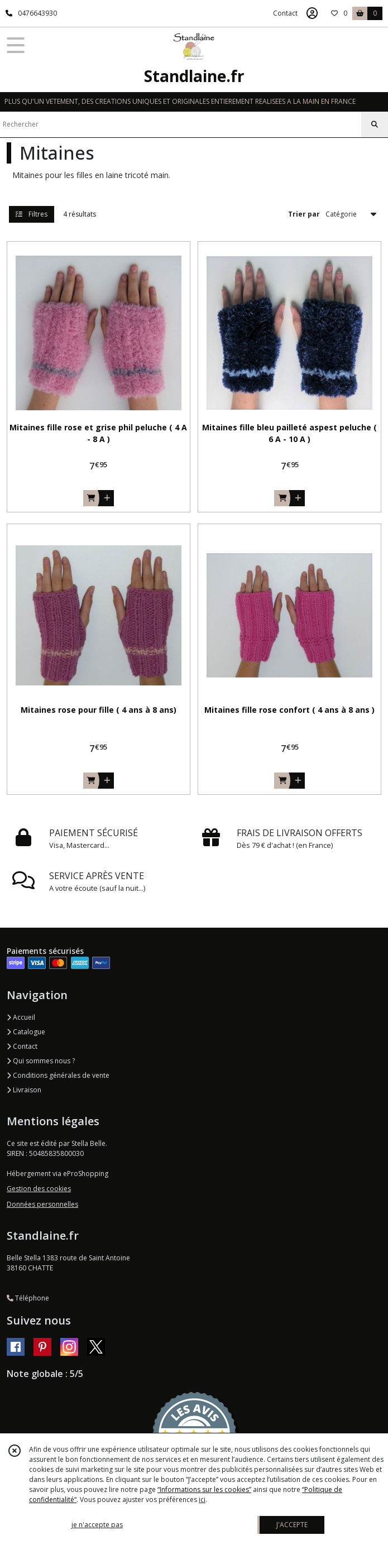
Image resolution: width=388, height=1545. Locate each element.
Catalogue (26, 1032)
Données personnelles (42, 1204)
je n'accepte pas (97, 1524)
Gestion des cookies (39, 1188)
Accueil (21, 1017)
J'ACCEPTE (292, 1524)
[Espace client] (312, 13)
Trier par (304, 214)
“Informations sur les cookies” (204, 1489)
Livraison (24, 1090)
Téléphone (28, 1298)
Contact (285, 13)
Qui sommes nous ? (41, 1061)
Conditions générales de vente (58, 1075)
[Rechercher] (374, 124)
